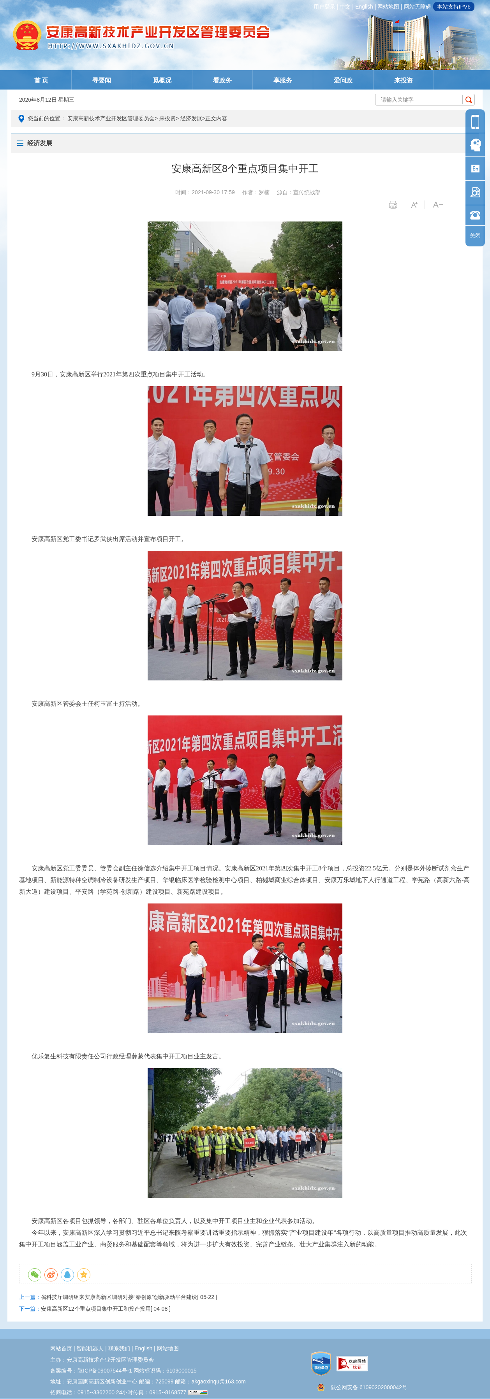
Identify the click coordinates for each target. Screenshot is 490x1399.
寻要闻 (101, 80)
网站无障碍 (417, 7)
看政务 (222, 80)
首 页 (41, 80)
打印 (396, 204)
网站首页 (61, 1348)
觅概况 (162, 80)
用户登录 (324, 7)
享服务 (282, 80)
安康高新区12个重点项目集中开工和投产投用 (96, 1309)
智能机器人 (90, 1348)
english (364, 7)
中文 (345, 7)
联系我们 (119, 1348)
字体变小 (439, 204)
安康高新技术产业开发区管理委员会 (111, 118)
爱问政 (343, 80)
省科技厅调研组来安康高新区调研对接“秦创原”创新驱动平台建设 (119, 1297)
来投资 (403, 80)
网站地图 (388, 7)
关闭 (475, 235)
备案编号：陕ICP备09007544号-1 (91, 1370)
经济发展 (191, 118)
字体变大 (418, 204)
